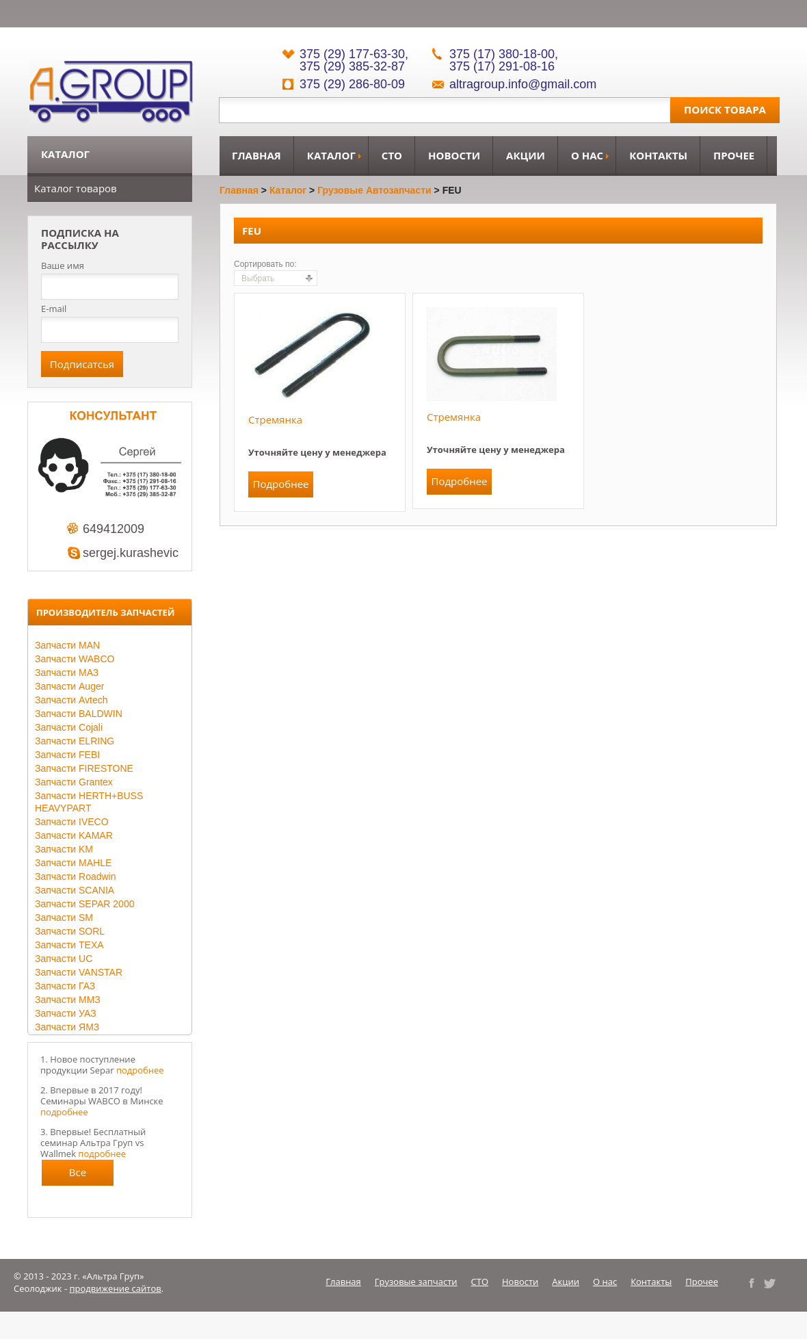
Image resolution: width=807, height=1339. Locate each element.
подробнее (140, 1070)
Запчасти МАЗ (66, 672)
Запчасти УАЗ (65, 1013)
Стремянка (275, 419)
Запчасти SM (64, 917)
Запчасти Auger (69, 686)
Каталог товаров (75, 188)
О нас (587, 155)
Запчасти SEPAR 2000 (84, 903)
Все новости (77, 1175)
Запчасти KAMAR (74, 835)
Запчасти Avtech (71, 699)
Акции (525, 155)
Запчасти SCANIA (74, 890)
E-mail (53, 308)
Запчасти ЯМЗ (67, 1027)
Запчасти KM (64, 849)
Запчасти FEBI (67, 754)
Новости (454, 155)
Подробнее (280, 484)
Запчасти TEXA (69, 944)
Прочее (733, 155)
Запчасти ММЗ (68, 999)
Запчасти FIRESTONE (84, 768)
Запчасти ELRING (74, 741)
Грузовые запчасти (416, 1281)
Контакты (658, 155)
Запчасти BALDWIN (78, 713)
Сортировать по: (265, 264)
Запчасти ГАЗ (65, 985)
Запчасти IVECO (72, 821)
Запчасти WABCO (74, 658)
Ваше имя (62, 266)
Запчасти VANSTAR (78, 972)
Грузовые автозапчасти (374, 190)
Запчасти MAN (67, 645)
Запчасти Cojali (69, 727)
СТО (392, 155)
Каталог (331, 155)
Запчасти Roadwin (75, 876)
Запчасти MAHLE (73, 862)
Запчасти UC (63, 958)
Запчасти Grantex (74, 782)
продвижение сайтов (115, 1288)
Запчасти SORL (70, 931)
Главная (256, 155)
